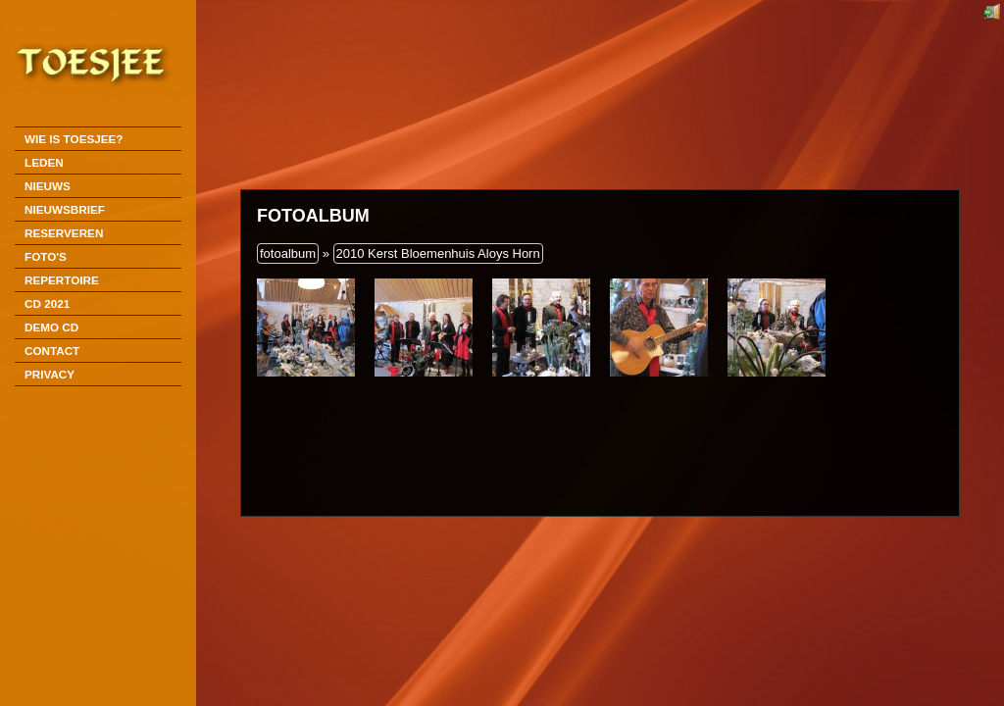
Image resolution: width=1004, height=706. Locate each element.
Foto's (46, 256)
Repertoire (62, 280)
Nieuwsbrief (65, 209)
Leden (44, 162)
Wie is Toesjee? (74, 138)
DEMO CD (51, 327)
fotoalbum (288, 253)
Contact (52, 350)
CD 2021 (47, 303)
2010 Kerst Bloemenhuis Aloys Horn (438, 253)
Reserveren (64, 233)
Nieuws (48, 185)
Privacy (50, 374)
